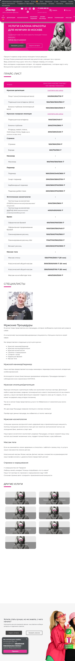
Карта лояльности (8, 3)
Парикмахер (59, 17)
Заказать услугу (17, 46)
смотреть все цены (55, 90)
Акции (27, 1)
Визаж (50, 17)
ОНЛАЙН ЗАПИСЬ (68, 646)
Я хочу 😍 (34, 1)
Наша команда (41, 3)
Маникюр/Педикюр (33, 17)
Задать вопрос (34, 45)
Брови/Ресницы (42, 17)
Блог (41, 1)
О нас (56, 1)
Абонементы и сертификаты (12, 1)
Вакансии (48, 1)
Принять (15, 651)
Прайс (70, 1)
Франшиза (69, 3)
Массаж (69, 17)
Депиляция (11, 17)
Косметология (22, 17)
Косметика (6, 5)
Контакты (59, 3)
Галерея (63, 1)
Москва (68, 10)
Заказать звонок (42, 12)
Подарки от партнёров (25, 3)
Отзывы (51, 3)
